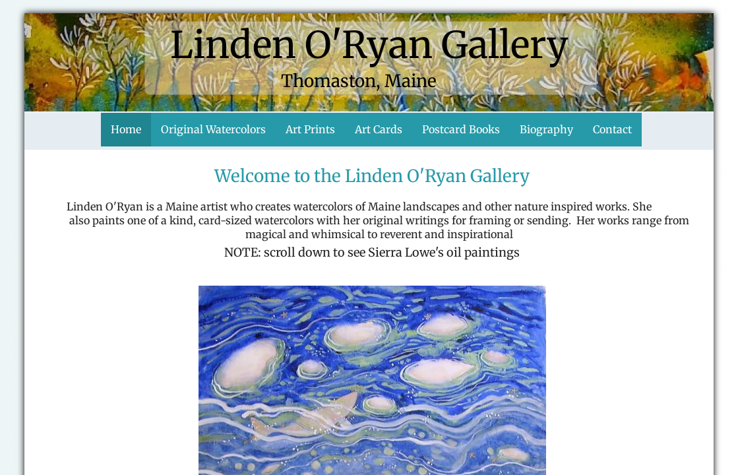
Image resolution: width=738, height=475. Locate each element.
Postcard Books (461, 129)
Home (126, 129)
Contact (612, 129)
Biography (546, 129)
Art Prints (310, 129)
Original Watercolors (213, 129)
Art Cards (378, 129)
